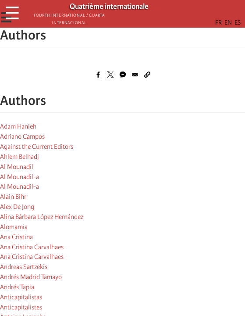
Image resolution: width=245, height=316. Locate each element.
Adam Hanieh (18, 126)
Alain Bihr (13, 197)
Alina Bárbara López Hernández (41, 217)
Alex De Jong (17, 207)
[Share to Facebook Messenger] (122, 74)
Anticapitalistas (21, 297)
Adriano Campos (22, 136)
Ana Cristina (16, 237)
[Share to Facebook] (98, 74)
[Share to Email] (135, 74)
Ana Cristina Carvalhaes (32, 247)
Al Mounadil (16, 167)
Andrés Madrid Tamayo (31, 277)
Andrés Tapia (17, 287)
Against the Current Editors (36, 147)
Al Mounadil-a (19, 177)
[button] (147, 74)
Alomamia (14, 227)
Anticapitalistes (21, 307)
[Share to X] (110, 74)
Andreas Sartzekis (23, 267)
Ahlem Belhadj (19, 157)
